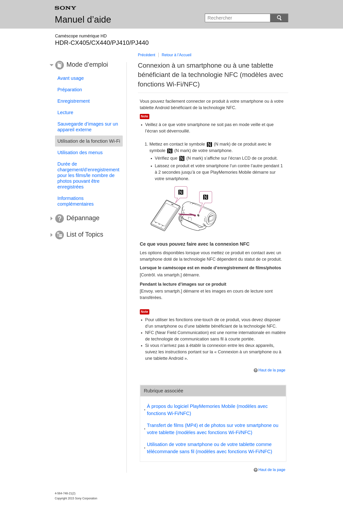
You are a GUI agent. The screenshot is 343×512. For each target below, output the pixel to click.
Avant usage (70, 78)
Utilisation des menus (80, 152)
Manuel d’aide (83, 19)
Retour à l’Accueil (177, 55)
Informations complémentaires (75, 201)
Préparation (69, 89)
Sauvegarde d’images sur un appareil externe (87, 126)
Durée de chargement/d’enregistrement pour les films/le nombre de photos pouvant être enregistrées (88, 175)
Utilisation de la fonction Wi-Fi (88, 141)
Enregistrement (73, 101)
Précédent (146, 55)
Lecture (65, 112)
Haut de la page (271, 370)
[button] (85, 65)
